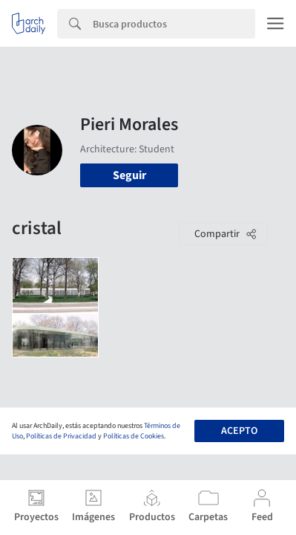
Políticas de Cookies (133, 436)
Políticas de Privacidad (61, 436)
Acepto (239, 431)
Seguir (129, 175)
